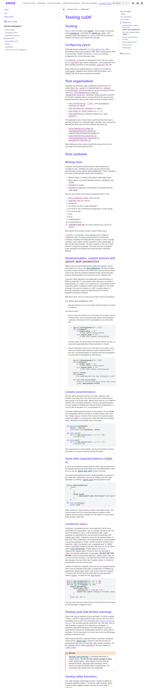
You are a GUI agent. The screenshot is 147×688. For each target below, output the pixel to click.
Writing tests (126, 22)
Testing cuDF (9, 38)
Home (7, 10)
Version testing (127, 45)
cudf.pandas (41, 3)
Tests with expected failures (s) (131, 33)
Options (7, 44)
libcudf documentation (89, 3)
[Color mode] (133, 3)
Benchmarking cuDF (11, 41)
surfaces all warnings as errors (54, 543)
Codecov (92, 33)
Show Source (126, 53)
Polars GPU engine (54, 3)
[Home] (41, 9)
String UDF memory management (16, 50)
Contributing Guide (11, 32)
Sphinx (17, 685)
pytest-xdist (82, 661)
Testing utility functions (129, 42)
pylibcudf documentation (71, 3)
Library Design (9, 30)
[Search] (121, 3)
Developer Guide (105, 3)
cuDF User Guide (29, 3)
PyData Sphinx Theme (129, 684)
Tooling (123, 14)
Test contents (125, 19)
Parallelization (126, 48)
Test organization (126, 17)
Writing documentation (12, 35)
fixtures (106, 230)
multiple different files (74, 47)
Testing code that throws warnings (130, 38)
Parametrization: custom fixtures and (131, 28)
